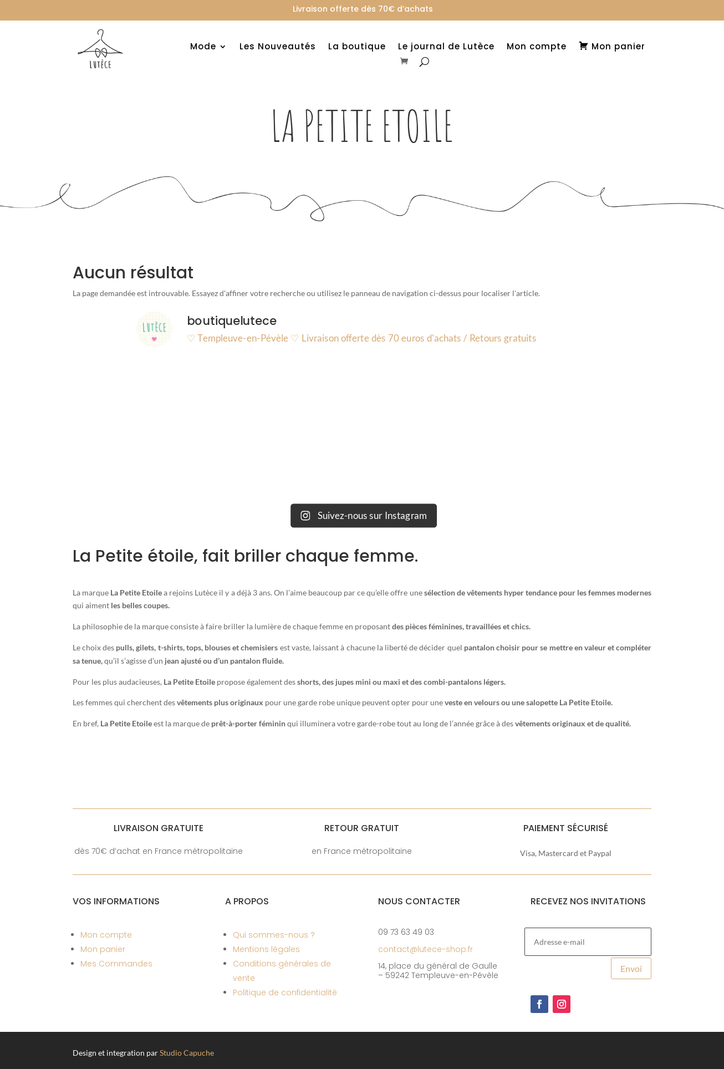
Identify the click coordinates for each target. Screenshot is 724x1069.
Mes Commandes (116, 963)
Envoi (631, 968)
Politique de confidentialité (285, 992)
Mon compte (537, 47)
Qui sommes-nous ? (274, 934)
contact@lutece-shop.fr (425, 949)
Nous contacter (419, 901)
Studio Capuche (187, 1052)
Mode (203, 47)
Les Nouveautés (277, 47)
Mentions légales (266, 949)
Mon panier (102, 949)
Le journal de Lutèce (446, 47)
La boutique (357, 47)
